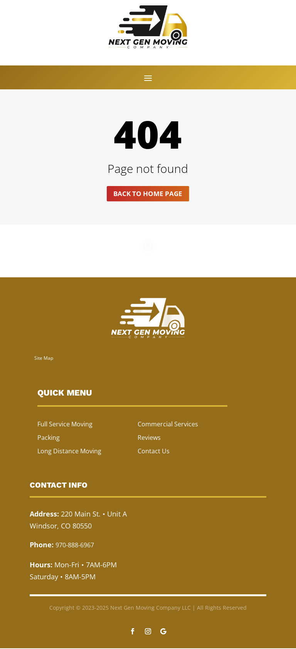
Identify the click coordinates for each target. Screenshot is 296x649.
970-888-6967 (75, 546)
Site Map (43, 358)
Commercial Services (168, 424)
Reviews (149, 438)
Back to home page (148, 194)
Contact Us (154, 452)
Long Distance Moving (69, 452)
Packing (48, 438)
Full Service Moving (64, 424)
